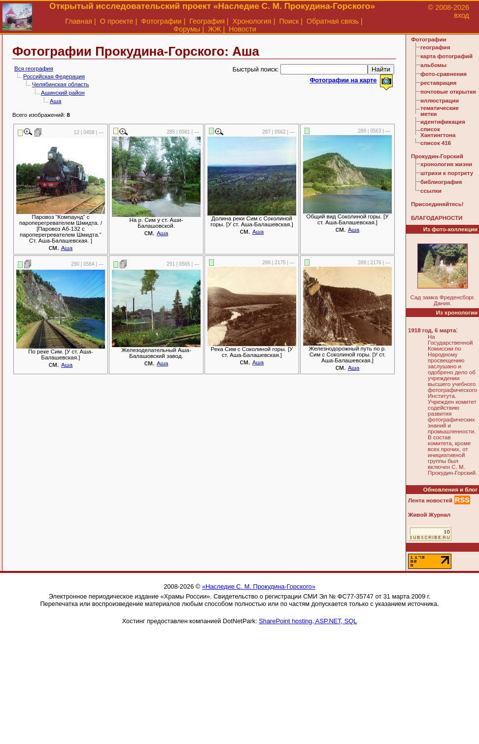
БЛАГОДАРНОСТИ (436, 218)
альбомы (433, 65)
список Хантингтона (437, 132)
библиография (441, 182)
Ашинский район (63, 93)
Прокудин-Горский (437, 156)
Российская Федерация (54, 76)
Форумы (186, 29)
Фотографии (161, 21)
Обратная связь (333, 21)
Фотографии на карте (342, 80)
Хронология (252, 21)
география (435, 47)
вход (461, 15)
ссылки (431, 191)
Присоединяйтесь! (437, 204)
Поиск (289, 21)
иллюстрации (439, 101)
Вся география (33, 68)
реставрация (438, 83)
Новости (242, 29)
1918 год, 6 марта (432, 330)
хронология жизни (446, 164)
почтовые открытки (448, 92)
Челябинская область (60, 84)
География (207, 21)
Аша (55, 101)
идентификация (442, 122)
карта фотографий (446, 56)
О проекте (117, 21)
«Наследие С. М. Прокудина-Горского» (258, 586)
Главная (78, 21)
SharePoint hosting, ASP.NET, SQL (308, 621)
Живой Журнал (429, 515)
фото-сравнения (443, 74)
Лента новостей (430, 500)
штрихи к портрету (446, 173)
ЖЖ (214, 29)
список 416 (435, 143)
